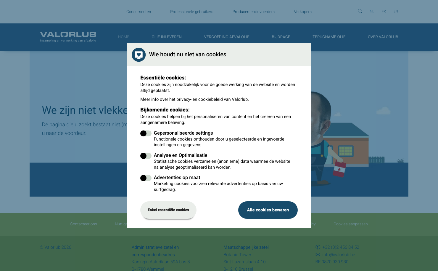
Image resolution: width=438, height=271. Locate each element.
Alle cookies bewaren (268, 210)
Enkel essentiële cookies (168, 210)
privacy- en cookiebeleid (199, 99)
